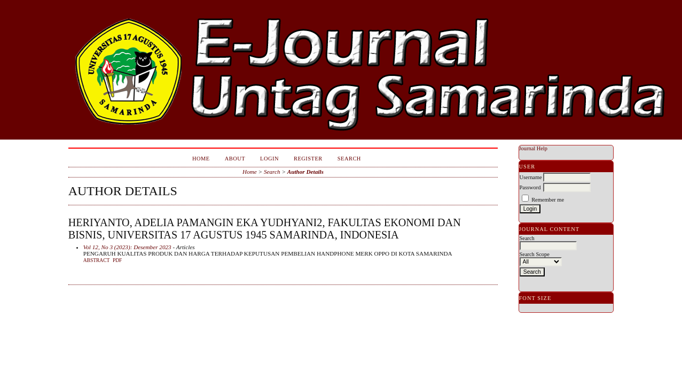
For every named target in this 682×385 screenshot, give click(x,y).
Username (531, 177)
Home (201, 158)
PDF (117, 260)
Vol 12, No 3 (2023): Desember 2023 (127, 247)
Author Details (305, 171)
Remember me (547, 200)
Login (269, 158)
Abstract (96, 260)
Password (530, 187)
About (235, 158)
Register (308, 158)
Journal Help (533, 148)
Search (349, 158)
